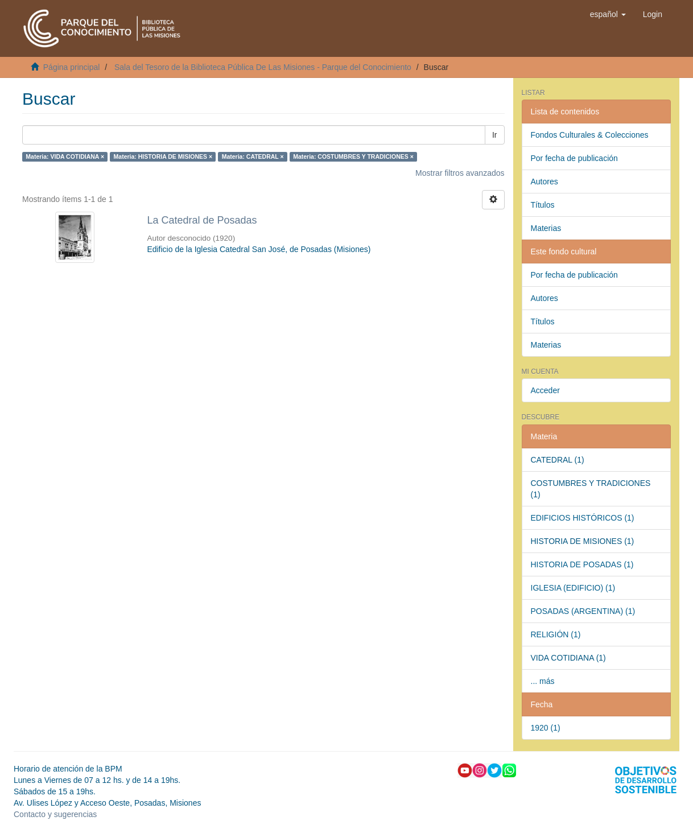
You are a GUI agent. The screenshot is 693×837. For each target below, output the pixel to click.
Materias (546, 228)
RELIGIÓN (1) (556, 634)
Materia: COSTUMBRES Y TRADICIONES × (353, 156)
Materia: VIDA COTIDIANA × (65, 156)
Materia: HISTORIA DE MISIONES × (163, 156)
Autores (544, 181)
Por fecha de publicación (574, 158)
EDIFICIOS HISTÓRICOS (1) (582, 517)
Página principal (71, 67)
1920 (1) (545, 727)
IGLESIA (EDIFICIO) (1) (573, 587)
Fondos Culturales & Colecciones (590, 134)
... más (543, 681)
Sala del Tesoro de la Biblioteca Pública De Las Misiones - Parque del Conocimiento (262, 67)
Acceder (545, 390)
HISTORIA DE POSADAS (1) (582, 564)
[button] (607, 14)
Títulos (543, 204)
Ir (494, 134)
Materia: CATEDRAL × (253, 156)
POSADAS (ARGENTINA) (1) (583, 611)
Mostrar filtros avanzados (459, 173)
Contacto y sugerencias (55, 814)
